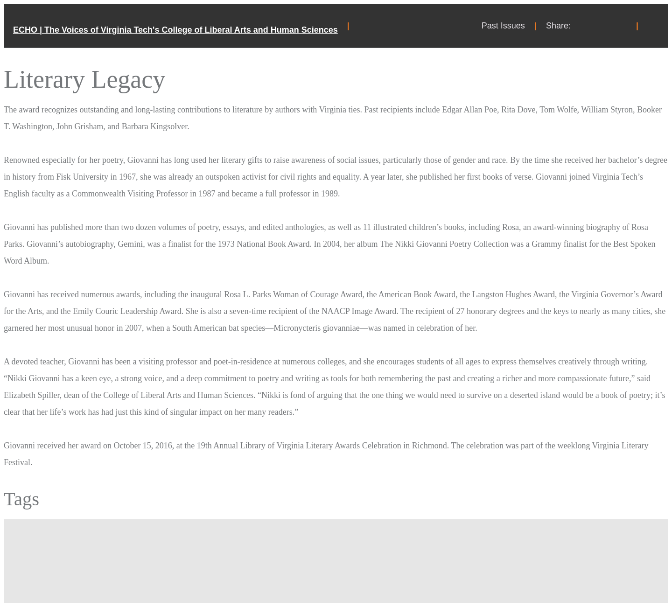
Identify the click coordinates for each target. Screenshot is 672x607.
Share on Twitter (603, 25)
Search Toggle (653, 25)
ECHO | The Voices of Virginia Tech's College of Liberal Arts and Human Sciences (175, 30)
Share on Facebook (584, 25)
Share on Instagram (622, 25)
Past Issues (503, 25)
